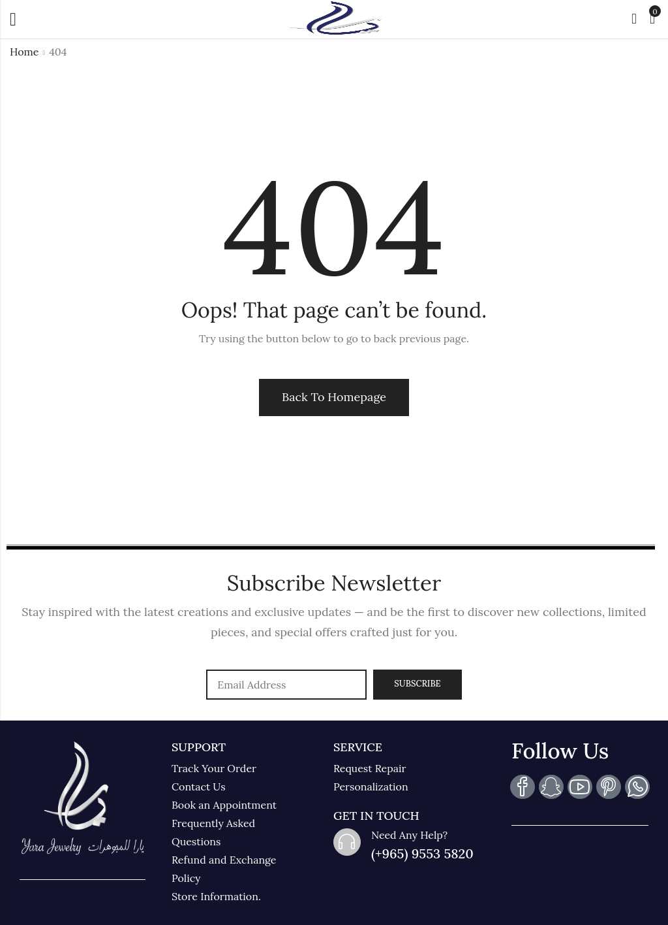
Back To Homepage (334, 396)
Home (24, 51)
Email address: (286, 685)
